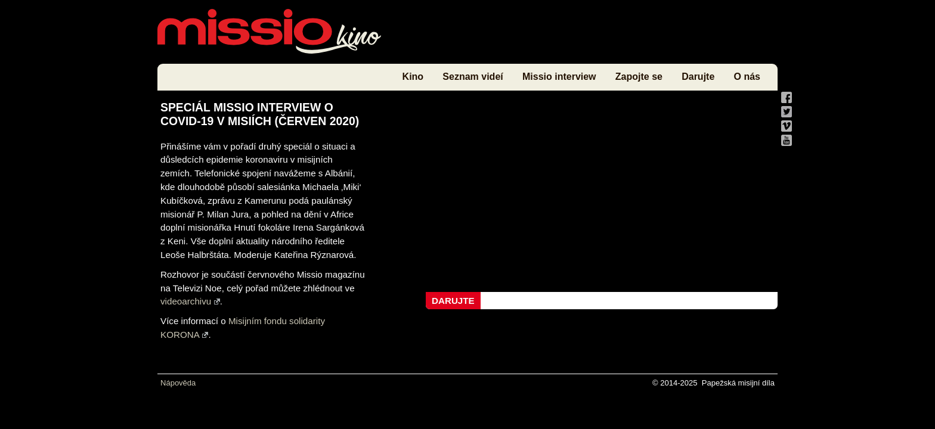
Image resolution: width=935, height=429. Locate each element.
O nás (747, 77)
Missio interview (559, 77)
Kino (413, 77)
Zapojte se (638, 77)
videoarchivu (190, 301)
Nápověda (178, 382)
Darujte (698, 77)
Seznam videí (472, 77)
